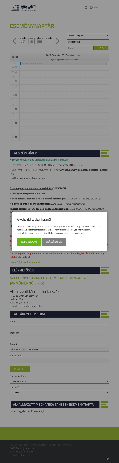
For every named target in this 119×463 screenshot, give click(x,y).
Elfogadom (29, 242)
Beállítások (54, 242)
